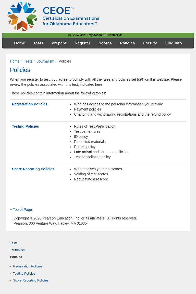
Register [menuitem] (82, 43)
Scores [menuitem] (105, 43)
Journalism (45, 61)
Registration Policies (29, 104)
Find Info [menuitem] (173, 43)
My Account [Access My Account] (96, 34)
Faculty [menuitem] (150, 43)
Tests (28, 61)
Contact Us (115, 34)
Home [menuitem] (19, 43)
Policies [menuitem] (127, 43)
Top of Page (22, 209)
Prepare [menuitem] (59, 43)
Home (14, 61)
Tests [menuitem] (38, 43)
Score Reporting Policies (33, 169)
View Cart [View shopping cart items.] (76, 34)
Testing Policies (25, 126)
